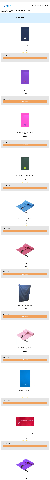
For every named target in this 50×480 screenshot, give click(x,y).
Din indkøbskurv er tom (40, 5)
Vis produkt (25, 58)
